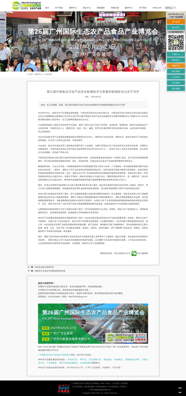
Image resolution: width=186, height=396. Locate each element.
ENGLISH (157, 8)
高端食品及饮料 (132, 359)
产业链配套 (52, 363)
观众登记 (176, 27)
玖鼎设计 (123, 387)
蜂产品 (83, 359)
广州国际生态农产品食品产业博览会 (54, 355)
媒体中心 (129, 8)
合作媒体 (176, 83)
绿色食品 (118, 359)
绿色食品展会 (101, 387)
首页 (47, 8)
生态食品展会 (113, 387)
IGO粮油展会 (86, 363)
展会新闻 (176, 71)
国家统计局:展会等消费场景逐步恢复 (50, 271)
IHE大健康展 (139, 253)
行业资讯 (48, 74)
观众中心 (87, 8)
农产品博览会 (77, 387)
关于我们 (143, 8)
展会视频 (176, 88)
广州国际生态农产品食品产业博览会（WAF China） (91, 383)
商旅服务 (101, 8)
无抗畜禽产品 (95, 359)
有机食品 (108, 359)
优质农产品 (72, 359)
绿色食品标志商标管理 (44, 267)
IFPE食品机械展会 (69, 363)
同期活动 (115, 8)
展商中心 (73, 8)
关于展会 (59, 8)
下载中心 (176, 54)
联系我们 (124, 383)
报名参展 (176, 22)
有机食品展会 (89, 387)
